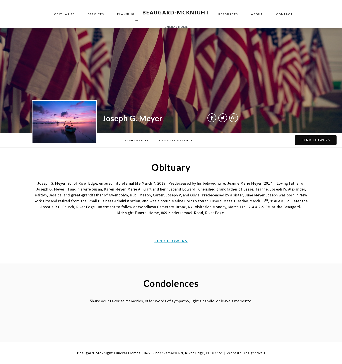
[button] (137, 140)
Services (96, 14)
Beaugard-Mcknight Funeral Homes (108, 353)
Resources (228, 14)
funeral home (175, 26)
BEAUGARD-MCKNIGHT (175, 12)
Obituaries (64, 14)
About (257, 14)
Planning (125, 14)
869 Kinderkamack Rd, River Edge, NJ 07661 (183, 353)
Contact (284, 14)
